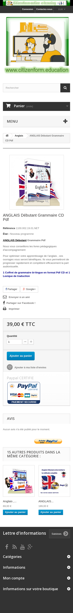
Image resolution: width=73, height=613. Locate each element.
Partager (11, 289)
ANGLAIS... (46, 501)
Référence (9, 228)
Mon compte (14, 578)
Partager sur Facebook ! (20, 303)
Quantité (12, 336)
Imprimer (14, 308)
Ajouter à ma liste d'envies (30, 367)
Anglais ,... (10, 501)
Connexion (27, 9)
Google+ (29, 289)
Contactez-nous (44, 9)
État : (6, 233)
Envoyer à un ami (19, 297)
